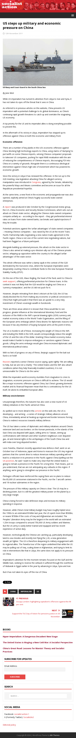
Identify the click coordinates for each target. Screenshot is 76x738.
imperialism (26, 591)
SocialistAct (28, 717)
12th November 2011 (14, 33)
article (38, 410)
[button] (72, 15)
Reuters (6, 361)
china (13, 591)
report (8, 207)
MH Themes (54, 735)
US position (8, 460)
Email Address (10, 666)
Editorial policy (9, 724)
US (38, 591)
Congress (36, 182)
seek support (9, 281)
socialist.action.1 (21, 714)
